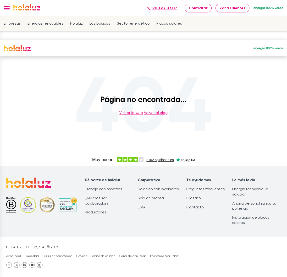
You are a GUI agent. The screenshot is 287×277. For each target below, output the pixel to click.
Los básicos (99, 23)
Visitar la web (131, 112)
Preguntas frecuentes (205, 189)
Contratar (198, 8)
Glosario (193, 198)
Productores (95, 212)
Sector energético (133, 23)
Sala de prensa (151, 198)
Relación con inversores (158, 189)
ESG (141, 207)
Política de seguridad (164, 256)
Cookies (81, 256)
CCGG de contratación (57, 256)
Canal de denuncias (132, 256)
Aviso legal (13, 256)
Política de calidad (103, 256)
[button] (7, 8)
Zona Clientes (232, 8)
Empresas (12, 23)
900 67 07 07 (162, 8)
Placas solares (169, 23)
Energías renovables (45, 23)
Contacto (195, 207)
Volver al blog (156, 112)
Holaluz (76, 23)
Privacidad (32, 256)
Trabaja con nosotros (103, 189)
